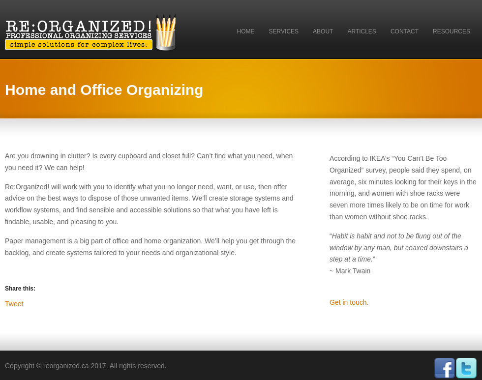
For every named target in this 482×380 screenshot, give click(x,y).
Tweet (14, 303)
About (323, 31)
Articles (361, 31)
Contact (405, 31)
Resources (451, 31)
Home (246, 31)
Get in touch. (349, 302)
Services (284, 31)
